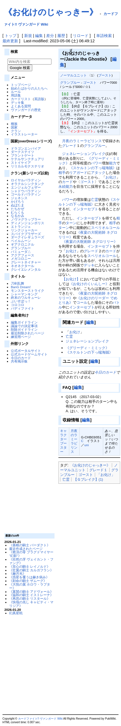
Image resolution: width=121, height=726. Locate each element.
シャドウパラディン (26, 191)
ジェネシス (19, 198)
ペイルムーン (21, 241)
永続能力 (65, 186)
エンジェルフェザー (26, 187)
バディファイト (22, 308)
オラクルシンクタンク (27, 184)
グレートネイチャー (26, 262)
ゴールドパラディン (26, 194)
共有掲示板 (19, 361)
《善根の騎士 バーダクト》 (29, 545)
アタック (98, 173)
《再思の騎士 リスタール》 (29, 598)
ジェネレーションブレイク (83, 154)
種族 (14, 123)
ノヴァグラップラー (26, 219)
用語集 (16, 95)
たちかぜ (17, 209)
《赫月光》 (17, 573)
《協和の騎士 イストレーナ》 (31, 595)
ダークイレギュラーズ (27, 237)
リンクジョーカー (24, 230)
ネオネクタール (22, 266)
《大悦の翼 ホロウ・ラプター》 (29, 586)
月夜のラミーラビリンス (82, 141)
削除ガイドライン (24, 329)
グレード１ (98, 470)
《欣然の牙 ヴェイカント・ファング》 (31, 561)
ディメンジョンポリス (27, 223)
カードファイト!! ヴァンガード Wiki (40, 718)
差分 (50, 35)
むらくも (17, 212)
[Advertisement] (28, 447)
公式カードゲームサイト (29, 354)
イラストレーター (24, 134)
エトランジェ (21, 226)
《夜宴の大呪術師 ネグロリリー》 (89, 241)
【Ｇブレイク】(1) (88, 479)
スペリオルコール (105, 228)
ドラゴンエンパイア (26, 148)
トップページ (21, 85)
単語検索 (104, 35)
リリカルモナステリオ (27, 166)
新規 (28, 35)
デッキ (89, 265)
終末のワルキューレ (26, 297)
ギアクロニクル (22, 244)
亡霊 (94, 199)
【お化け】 (71, 279)
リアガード (78, 173)
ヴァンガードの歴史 (26, 110)
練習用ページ (21, 337)
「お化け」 (106, 475)
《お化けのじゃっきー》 (51, 12)
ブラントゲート (22, 155)
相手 (62, 173)
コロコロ (17, 305)
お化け (110, 177)
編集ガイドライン (24, 322)
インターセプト (85, 209)
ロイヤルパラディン (26, 180)
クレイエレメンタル (26, 269)
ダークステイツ (22, 152)
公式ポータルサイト (26, 350)
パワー (96, 163)
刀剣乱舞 (17, 283)
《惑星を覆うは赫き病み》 (29, 577)
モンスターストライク (27, 290)
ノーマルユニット (73, 75)
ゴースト (90, 82)
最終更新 (10, 41)
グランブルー (21, 248)
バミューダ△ (21, 251)
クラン (16, 131)
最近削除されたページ (27, 333)
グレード (69, 146)
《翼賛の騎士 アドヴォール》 (31, 591)
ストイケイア (21, 162)
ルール (16, 91)
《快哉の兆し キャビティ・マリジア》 (31, 604)
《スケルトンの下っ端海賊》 (92, 168)
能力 (112, 163)
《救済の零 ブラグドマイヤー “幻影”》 (31, 553)
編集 (39, 35)
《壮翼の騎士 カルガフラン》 (31, 570)
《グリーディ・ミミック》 (87, 348)
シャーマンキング (24, 294)
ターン (71, 223)
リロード (80, 35)
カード (67, 182)
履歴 (61, 35)
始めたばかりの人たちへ (29, 88)
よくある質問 (21, 106)
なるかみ (17, 216)
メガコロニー (21, 258)
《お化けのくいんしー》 (89, 284)
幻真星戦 (16, 613)
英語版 (39, 99)
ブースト (105, 75)
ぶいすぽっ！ (21, 301)
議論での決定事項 (24, 326)
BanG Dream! (21, 287)
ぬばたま (17, 205)
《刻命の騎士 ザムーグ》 (28, 580)
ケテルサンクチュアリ (27, 159)
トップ (10, 35)
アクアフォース (22, 255)
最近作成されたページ (26, 548)
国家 (14, 127)
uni (86, 445)
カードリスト (21, 99)
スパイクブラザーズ (26, 234)
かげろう (17, 201)
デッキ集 (17, 102)
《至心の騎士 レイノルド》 (29, 566)
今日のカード (21, 358)
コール (81, 302)
